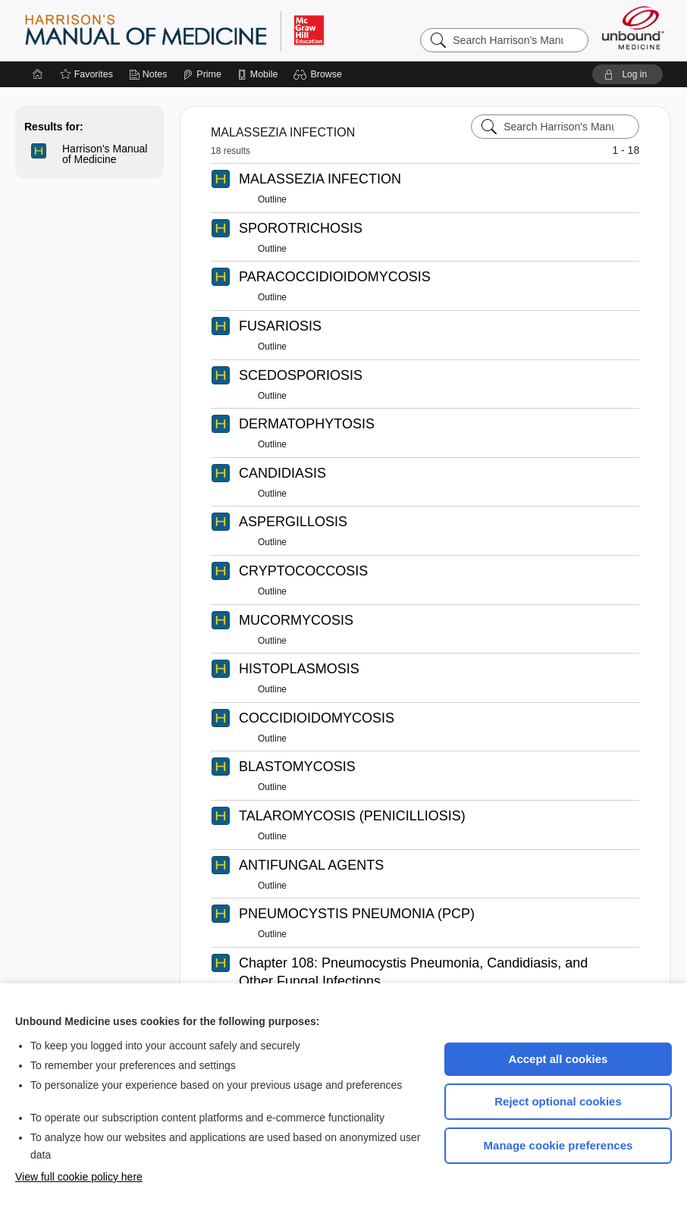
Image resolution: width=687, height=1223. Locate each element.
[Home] (38, 74)
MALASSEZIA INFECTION (320, 179)
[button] (319, 74)
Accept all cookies (558, 1058)
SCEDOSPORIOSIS (300, 375)
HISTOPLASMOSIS (299, 668)
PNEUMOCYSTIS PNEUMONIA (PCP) (357, 913)
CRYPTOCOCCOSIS (303, 571)
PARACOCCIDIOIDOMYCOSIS (335, 276)
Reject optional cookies (558, 1101)
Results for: (53, 127)
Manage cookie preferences (558, 1145)
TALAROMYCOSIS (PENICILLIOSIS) (352, 815)
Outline (272, 199)
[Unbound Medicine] (633, 28)
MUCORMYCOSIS (296, 620)
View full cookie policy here (79, 1177)
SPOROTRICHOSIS (300, 228)
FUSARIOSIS (280, 326)
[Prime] (202, 74)
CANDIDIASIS (282, 473)
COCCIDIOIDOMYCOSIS (316, 718)
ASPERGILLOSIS (293, 521)
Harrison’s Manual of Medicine (213, 30)
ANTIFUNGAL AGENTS (311, 865)
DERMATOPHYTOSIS (307, 423)
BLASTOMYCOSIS (297, 766)
